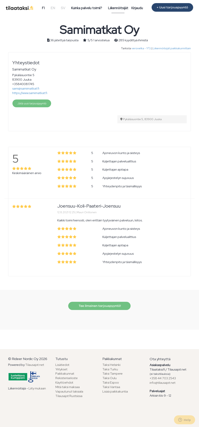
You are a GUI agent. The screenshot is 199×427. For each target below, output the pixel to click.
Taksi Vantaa (111, 387)
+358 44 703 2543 (163, 378)
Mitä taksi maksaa (67, 387)
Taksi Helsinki (111, 365)
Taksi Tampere (112, 374)
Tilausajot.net (34, 365)
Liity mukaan (37, 388)
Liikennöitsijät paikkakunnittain (172, 48)
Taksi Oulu (109, 378)
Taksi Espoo (110, 382)
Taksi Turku (110, 369)
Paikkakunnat (64, 374)
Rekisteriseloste (66, 378)
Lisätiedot (62, 365)
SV (63, 8)
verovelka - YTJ (141, 48)
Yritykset (61, 369)
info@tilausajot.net (162, 383)
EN (53, 8)
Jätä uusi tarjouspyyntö (31, 103)
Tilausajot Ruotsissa (68, 396)
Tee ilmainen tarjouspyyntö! (99, 306)
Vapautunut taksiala (69, 391)
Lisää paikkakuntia (115, 391)
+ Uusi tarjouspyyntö (172, 7)
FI (43, 8)
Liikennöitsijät (118, 8)
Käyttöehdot (64, 382)
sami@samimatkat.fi (25, 88)
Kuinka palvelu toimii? (86, 8)
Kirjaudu (137, 8)
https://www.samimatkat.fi (29, 93)
